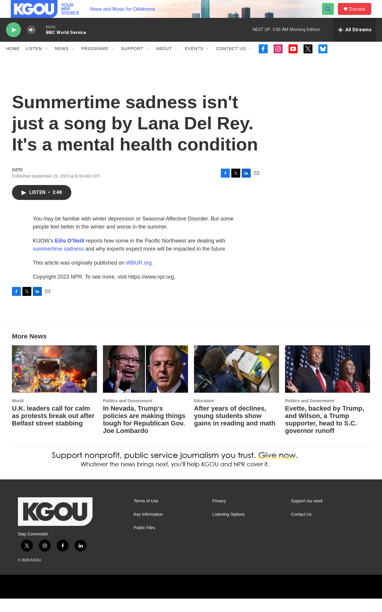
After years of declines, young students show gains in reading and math (234, 429)
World (18, 414)
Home (13, 62)
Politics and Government (127, 414)
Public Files (144, 541)
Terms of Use (146, 514)
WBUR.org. (139, 276)
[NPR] (118, 600)
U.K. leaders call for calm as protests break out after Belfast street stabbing (53, 429)
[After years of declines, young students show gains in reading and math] (236, 382)
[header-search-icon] (331, 16)
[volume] (31, 43)
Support (132, 62)
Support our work (307, 514)
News (62, 62)
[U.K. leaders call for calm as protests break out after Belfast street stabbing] (54, 382)
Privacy (219, 514)
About (164, 62)
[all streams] (354, 43)
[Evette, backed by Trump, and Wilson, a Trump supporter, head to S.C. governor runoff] (327, 382)
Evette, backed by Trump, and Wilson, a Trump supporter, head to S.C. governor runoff (324, 433)
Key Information (148, 528)
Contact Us (231, 62)
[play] (13, 43)
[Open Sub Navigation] (46, 62)
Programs (94, 62)
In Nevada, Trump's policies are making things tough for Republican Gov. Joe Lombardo (144, 433)
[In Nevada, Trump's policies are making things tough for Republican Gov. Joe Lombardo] (145, 382)
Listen (34, 62)
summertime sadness (58, 262)
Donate (361, 16)
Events (194, 62)
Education (204, 414)
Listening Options (228, 528)
